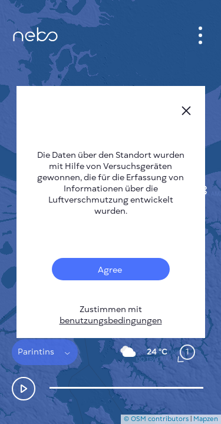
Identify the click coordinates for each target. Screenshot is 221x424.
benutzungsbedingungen (111, 320)
